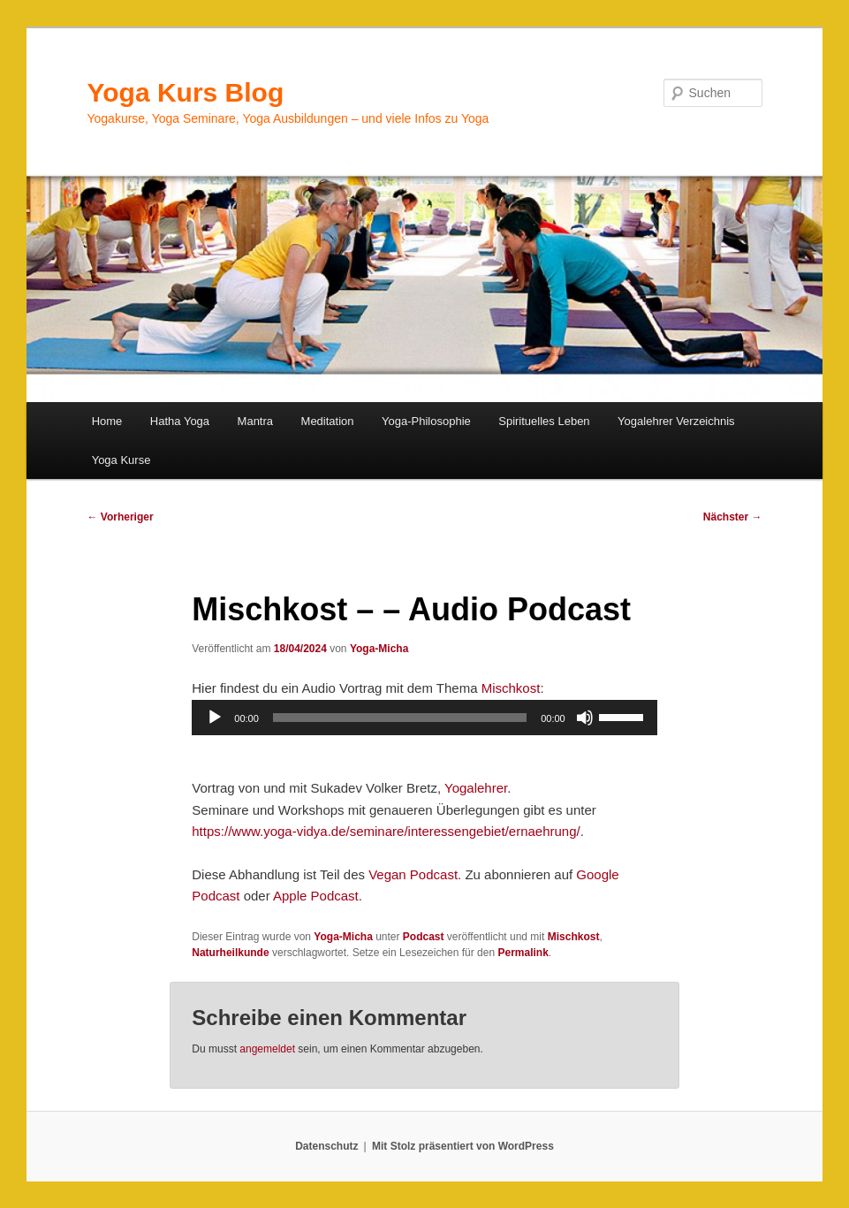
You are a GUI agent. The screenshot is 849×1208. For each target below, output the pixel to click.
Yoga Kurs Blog (185, 92)
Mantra (255, 421)
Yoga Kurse (121, 460)
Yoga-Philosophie (426, 421)
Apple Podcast (316, 895)
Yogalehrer (475, 787)
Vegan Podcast (413, 874)
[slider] (400, 717)
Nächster (732, 517)
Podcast (423, 937)
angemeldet (267, 1049)
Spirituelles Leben (543, 421)
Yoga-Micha (379, 648)
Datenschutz (326, 1146)
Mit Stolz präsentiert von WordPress (463, 1146)
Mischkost (511, 687)
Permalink (522, 952)
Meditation (327, 421)
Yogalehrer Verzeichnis (676, 421)
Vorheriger (120, 517)
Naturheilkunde (230, 952)
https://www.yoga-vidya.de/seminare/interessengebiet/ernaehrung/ (386, 831)
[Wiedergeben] (215, 717)
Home (107, 421)
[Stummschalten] (585, 717)
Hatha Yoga (179, 421)
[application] (424, 717)
